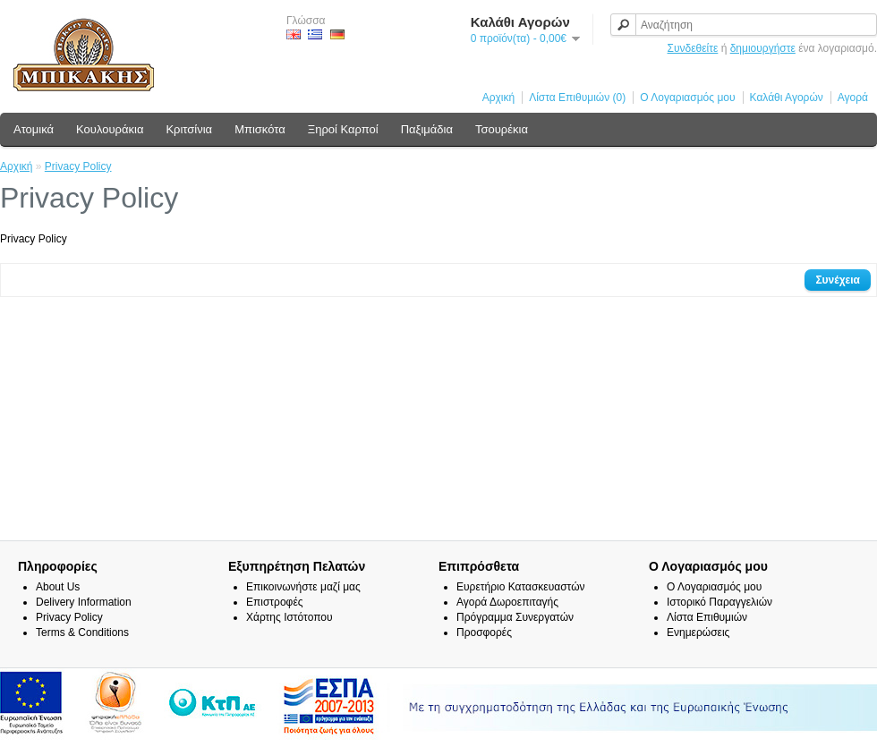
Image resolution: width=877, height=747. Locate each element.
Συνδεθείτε (693, 48)
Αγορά (853, 97)
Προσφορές (484, 632)
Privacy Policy (78, 166)
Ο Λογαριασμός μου (687, 97)
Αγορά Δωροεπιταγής (507, 602)
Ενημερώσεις (698, 632)
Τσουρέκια (501, 129)
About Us (58, 587)
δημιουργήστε (763, 48)
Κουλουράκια (109, 129)
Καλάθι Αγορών (786, 97)
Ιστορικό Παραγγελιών (719, 602)
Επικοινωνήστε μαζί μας (303, 587)
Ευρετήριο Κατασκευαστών (520, 587)
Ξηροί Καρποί (343, 129)
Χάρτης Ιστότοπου (289, 617)
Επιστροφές (274, 602)
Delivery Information (84, 602)
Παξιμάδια (427, 129)
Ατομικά (33, 129)
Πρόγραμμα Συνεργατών (515, 617)
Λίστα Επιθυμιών (707, 617)
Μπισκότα (259, 129)
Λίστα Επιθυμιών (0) (577, 97)
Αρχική (498, 97)
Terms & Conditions (82, 632)
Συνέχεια (837, 280)
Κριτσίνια (189, 129)
